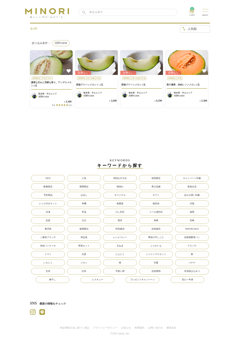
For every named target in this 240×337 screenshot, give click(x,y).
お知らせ (126, 327)
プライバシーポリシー (105, 327)
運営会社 (171, 327)
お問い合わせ (155, 327)
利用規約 (139, 327)
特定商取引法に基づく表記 (74, 327)
